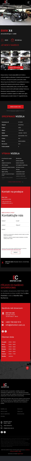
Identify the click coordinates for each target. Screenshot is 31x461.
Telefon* (4, 221)
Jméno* (3, 225)
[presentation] (15, 243)
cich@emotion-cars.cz (7, 203)
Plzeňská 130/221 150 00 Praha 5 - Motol (12, 314)
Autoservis (19, 409)
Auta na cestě (4, 411)
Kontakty (3, 416)
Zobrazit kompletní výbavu (15, 181)
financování (13, 110)
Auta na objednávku (5, 413)
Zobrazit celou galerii (15, 67)
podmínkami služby (17, 249)
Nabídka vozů (4, 409)
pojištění (17, 110)
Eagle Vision (20, 453)
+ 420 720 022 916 (6, 201)
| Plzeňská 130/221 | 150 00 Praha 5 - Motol (17, 262)
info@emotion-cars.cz (15, 325)
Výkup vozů (20, 411)
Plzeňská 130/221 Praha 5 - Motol (8, 422)
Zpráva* (3, 229)
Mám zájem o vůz (15, 106)
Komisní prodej (20, 413)
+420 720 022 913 (13, 322)
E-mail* (17, 221)
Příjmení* (18, 225)
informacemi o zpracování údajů (7, 249)
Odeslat (16, 252)
